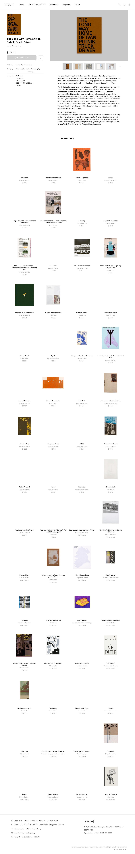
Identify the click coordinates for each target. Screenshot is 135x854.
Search (119, 5)
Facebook (19, 833)
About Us (18, 821)
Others (77, 5)
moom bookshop (9, 5)
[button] (119, 66)
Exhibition (33, 821)
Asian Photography (33, 69)
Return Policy (19, 829)
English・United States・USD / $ (27, 837)
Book (22, 5)
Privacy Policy (36, 829)
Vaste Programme (14, 46)
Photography (20, 69)
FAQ (27, 829)
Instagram (31, 833)
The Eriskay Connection (24, 65)
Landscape (30, 72)
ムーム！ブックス (36, 4)
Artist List (42, 821)
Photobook (54, 5)
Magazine (66, 5)
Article (26, 821)
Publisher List (53, 821)
